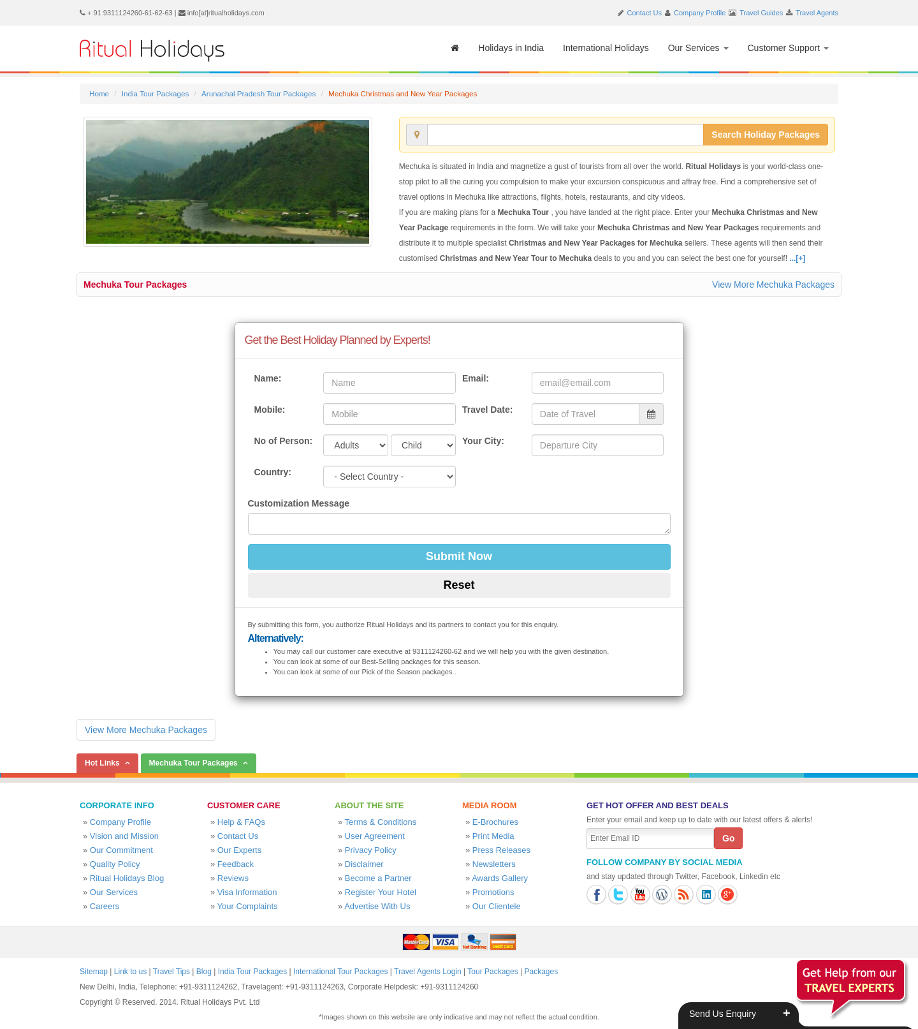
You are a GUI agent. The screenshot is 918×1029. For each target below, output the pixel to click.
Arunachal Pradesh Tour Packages (258, 93)
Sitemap (94, 971)
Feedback (235, 864)
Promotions (493, 892)
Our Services (698, 48)
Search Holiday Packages (765, 135)
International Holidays (606, 48)
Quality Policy (115, 864)
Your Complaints (247, 906)
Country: (272, 472)
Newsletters (494, 864)
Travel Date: (487, 409)
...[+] (797, 258)
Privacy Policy (371, 850)
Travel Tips (171, 971)
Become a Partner (378, 878)
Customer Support (788, 48)
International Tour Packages (340, 971)
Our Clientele (496, 906)
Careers (104, 906)
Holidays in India (511, 48)
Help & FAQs (241, 822)
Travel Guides (761, 13)
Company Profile (699, 13)
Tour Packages (492, 971)
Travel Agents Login (428, 971)
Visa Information (247, 892)
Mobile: (270, 409)
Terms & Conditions (381, 822)
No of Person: (283, 441)
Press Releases (501, 850)
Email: (475, 378)
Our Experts (239, 850)
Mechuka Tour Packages (135, 284)
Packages (541, 971)
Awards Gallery (500, 878)
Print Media (493, 836)
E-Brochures (495, 822)
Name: (268, 378)
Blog (204, 971)
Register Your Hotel (380, 892)
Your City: (483, 441)
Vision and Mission (124, 836)
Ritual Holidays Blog (127, 878)
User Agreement (375, 836)
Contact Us (644, 13)
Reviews (233, 878)
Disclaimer (364, 864)
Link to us (130, 971)
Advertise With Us (377, 906)
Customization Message (298, 503)
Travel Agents (817, 13)
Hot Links (102, 763)
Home (99, 93)
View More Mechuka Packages (773, 284)
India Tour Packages (155, 93)
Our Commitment (121, 850)
